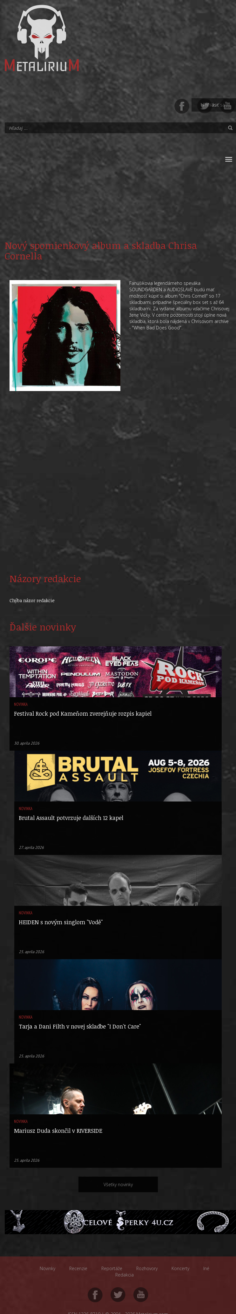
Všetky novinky (118, 1184)
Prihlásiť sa (214, 105)
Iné (206, 1268)
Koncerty (180, 1268)
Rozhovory (147, 1268)
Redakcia (124, 1275)
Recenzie (78, 1268)
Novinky (47, 1268)
